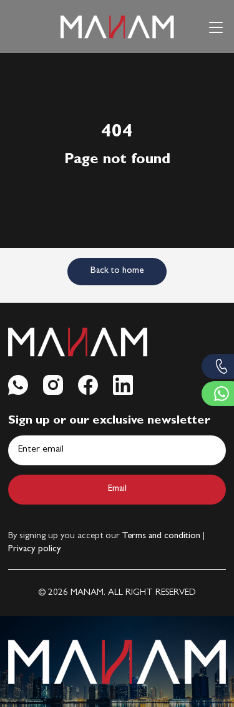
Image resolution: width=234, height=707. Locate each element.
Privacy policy (34, 549)
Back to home (117, 271)
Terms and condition (161, 536)
